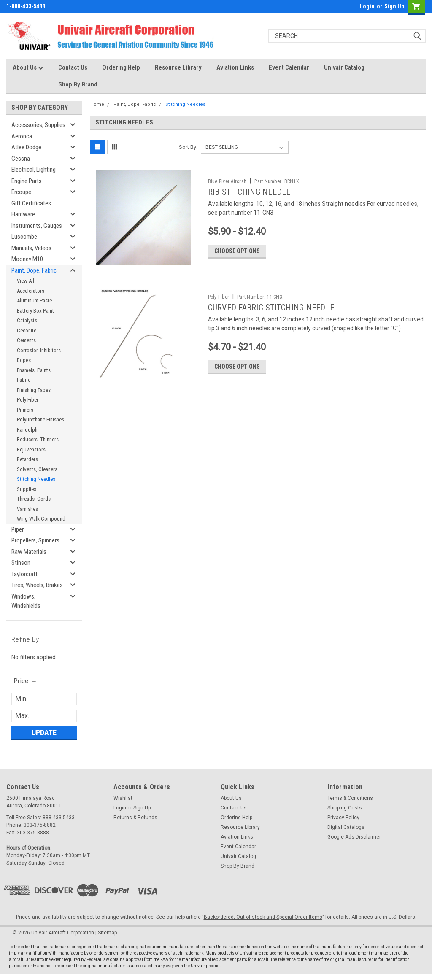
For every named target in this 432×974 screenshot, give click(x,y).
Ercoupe (21, 192)
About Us (28, 68)
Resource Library (178, 67)
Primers (25, 410)
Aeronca (21, 136)
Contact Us (72, 67)
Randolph (27, 429)
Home (97, 104)
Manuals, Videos (31, 248)
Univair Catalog (344, 67)
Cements (26, 340)
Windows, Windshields (25, 601)
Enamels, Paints (34, 370)
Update (44, 732)
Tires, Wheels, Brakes (37, 585)
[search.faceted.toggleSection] (25, 680)
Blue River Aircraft (227, 181)
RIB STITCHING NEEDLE (249, 192)
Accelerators (30, 291)
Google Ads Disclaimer (354, 837)
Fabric (23, 380)
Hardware (23, 214)
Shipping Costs (344, 808)
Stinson (20, 563)
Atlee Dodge (26, 147)
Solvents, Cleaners (37, 469)
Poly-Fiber (27, 400)
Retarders (27, 459)
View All (25, 281)
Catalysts (27, 320)
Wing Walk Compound (41, 518)
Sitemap (107, 933)
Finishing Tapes (34, 390)
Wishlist (122, 798)
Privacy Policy (343, 817)
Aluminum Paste (34, 300)
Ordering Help (121, 67)
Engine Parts (26, 181)
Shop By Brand (77, 84)
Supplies (26, 489)
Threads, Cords (34, 499)
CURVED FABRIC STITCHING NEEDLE (271, 307)
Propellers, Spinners (35, 540)
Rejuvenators (31, 449)
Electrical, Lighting (33, 169)
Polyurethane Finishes (40, 419)
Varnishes (27, 509)
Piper (17, 529)
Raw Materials (28, 552)
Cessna (20, 158)
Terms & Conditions (350, 798)
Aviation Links (235, 67)
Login (367, 6)
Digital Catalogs (345, 827)
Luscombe (24, 236)
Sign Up (394, 6)
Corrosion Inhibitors (39, 350)
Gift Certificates (31, 203)
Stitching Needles (36, 479)
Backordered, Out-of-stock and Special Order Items (263, 917)
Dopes (24, 360)
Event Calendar (289, 67)
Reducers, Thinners (38, 439)
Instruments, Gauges (36, 225)
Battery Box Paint (35, 311)
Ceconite (26, 330)
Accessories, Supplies (38, 125)
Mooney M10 (27, 259)
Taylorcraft (24, 574)
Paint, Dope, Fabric (34, 270)
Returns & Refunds (135, 817)
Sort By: (188, 147)
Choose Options (237, 251)
